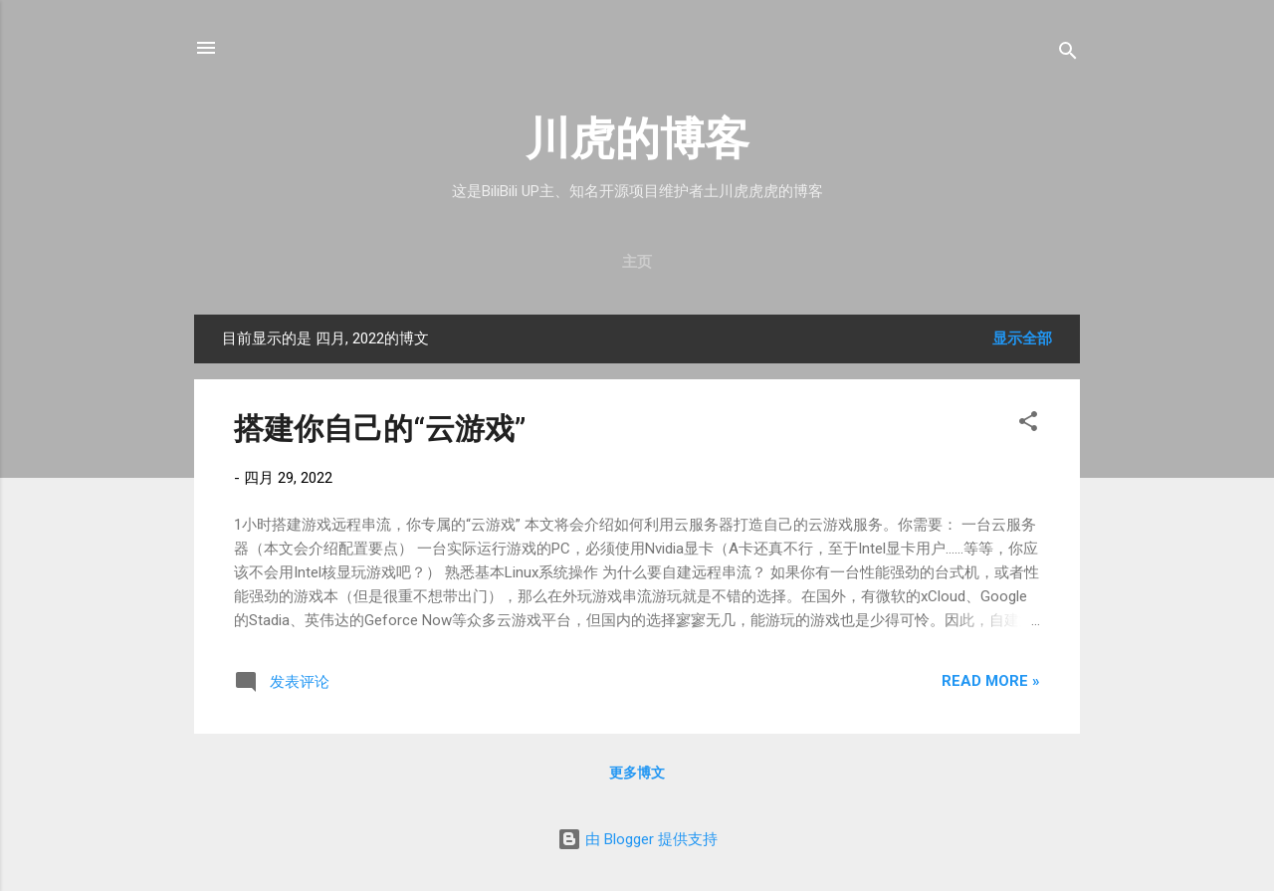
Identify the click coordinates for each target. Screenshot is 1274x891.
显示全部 (1022, 338)
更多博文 (637, 772)
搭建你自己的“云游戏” (380, 428)
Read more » (991, 681)
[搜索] (1068, 54)
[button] (1028, 424)
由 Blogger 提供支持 (637, 839)
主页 (637, 262)
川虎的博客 (637, 138)
